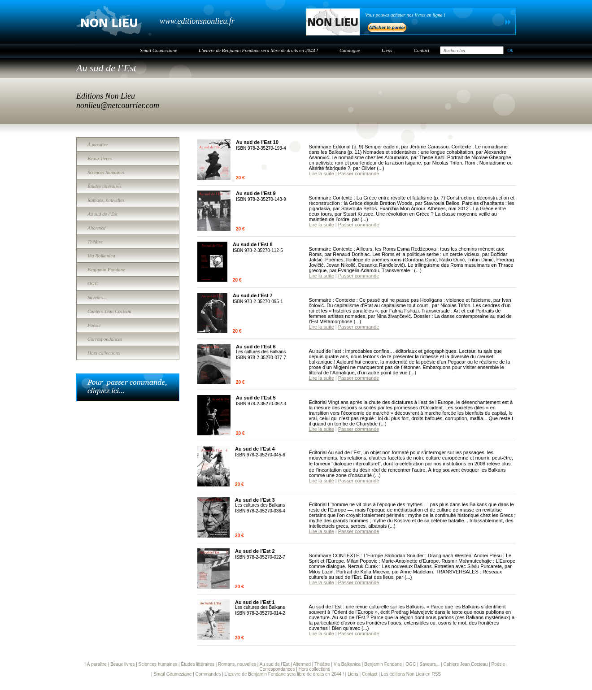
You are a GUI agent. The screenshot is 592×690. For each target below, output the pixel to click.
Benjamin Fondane (106, 269)
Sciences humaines (106, 172)
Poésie (93, 325)
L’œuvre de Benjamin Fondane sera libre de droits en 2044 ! (258, 50)
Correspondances (104, 339)
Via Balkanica (101, 255)
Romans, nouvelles (105, 200)
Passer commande (358, 173)
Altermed (96, 227)
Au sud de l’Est (102, 214)
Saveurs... (97, 297)
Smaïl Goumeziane (158, 50)
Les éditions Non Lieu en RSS (411, 674)
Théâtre (95, 241)
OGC (92, 283)
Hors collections (103, 353)
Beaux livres (99, 158)
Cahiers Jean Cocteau (109, 311)
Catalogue (350, 50)
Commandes (208, 674)
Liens (387, 50)
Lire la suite (321, 173)
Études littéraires (104, 186)
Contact (422, 50)
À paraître (97, 144)
